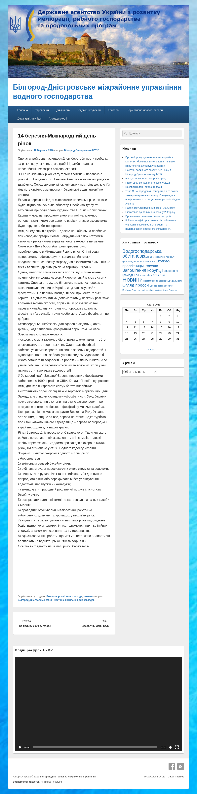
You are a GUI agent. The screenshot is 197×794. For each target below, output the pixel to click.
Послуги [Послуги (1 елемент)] (173, 290)
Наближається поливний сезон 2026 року (150, 207)
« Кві (151, 349)
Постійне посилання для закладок (74, 600)
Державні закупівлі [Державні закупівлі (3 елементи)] (144, 261)
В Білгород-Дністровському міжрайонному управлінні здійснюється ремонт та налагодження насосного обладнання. (150, 224)
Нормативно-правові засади (145, 110)
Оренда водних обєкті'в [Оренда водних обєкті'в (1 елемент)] (161, 286)
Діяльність (63, 110)
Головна (22, 110)
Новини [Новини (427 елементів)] (132, 279)
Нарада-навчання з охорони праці (145, 178)
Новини (88, 596)
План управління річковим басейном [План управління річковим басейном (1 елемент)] (150, 290)
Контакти (113, 110)
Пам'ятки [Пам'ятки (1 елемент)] (126, 290)
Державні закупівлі (30, 118)
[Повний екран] (177, 747)
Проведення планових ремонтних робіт (149, 216)
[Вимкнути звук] (171, 747)
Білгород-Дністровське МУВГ (81, 150)
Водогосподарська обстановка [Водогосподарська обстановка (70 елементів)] (142, 254)
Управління (42, 110)
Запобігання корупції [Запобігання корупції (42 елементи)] (142, 270)
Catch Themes (175, 776)
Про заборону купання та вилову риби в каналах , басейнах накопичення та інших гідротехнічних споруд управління (150, 161)
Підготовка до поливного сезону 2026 (147, 182)
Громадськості (58, 118)
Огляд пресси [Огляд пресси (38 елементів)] (135, 285)
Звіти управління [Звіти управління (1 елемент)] (144, 275)
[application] (98, 704)
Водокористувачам (89, 110)
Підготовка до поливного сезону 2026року (150, 212)
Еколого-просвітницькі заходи (64, 596)
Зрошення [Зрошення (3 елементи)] (159, 275)
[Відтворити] (20, 747)
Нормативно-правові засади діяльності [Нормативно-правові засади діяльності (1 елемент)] (162, 281)
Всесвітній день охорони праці (143, 186)
